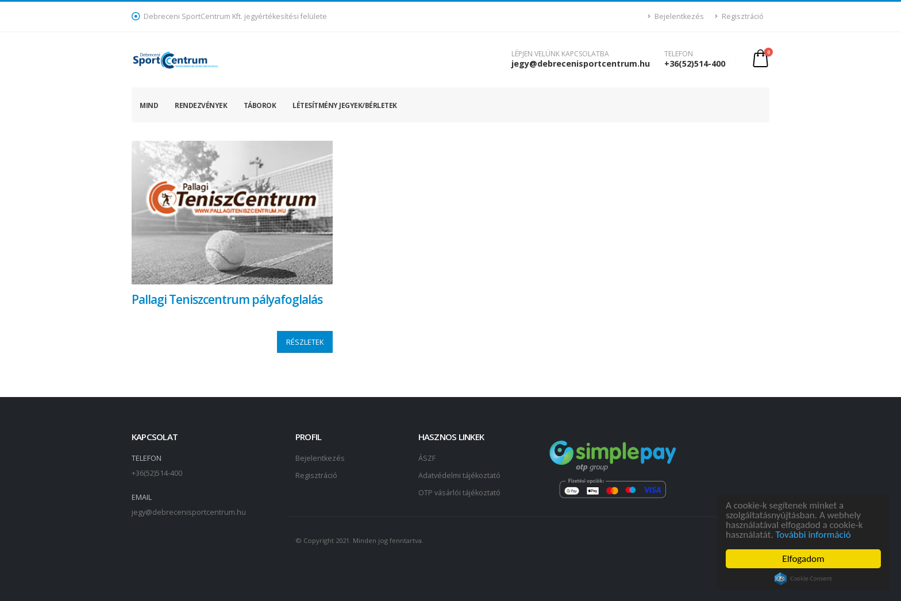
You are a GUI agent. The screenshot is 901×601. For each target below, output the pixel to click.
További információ (814, 535)
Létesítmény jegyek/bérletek (344, 105)
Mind (149, 105)
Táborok (260, 105)
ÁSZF (427, 458)
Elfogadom (804, 559)
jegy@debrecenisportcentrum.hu (580, 63)
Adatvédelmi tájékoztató (459, 475)
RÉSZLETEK (305, 342)
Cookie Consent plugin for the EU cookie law (804, 578)
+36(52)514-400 (694, 63)
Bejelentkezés (676, 16)
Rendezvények (201, 105)
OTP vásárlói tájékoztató (459, 493)
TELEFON (678, 54)
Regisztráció (739, 16)
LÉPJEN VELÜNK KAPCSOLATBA (560, 54)
